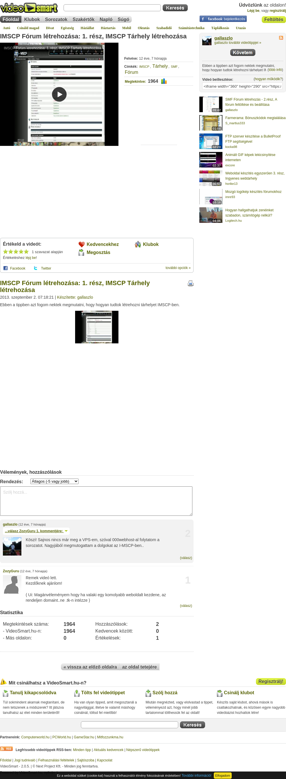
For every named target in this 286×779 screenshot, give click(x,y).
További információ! (196, 776)
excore (230, 165)
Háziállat (87, 28)
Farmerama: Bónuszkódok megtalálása (255, 118)
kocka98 (231, 146)
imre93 (230, 197)
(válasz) (186, 558)
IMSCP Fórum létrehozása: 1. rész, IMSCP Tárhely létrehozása (93, 36)
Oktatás (144, 28)
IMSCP (144, 66)
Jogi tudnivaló (24, 760)
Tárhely (160, 66)
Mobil (126, 28)
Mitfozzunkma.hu (110, 737)
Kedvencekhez (103, 244)
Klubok (32, 19)
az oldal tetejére (139, 667)
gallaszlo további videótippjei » (237, 43)
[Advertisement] (159, 127)
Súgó (123, 19)
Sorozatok (56, 19)
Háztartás (108, 28)
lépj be (31, 258)
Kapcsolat (104, 760)
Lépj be (253, 11)
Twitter (46, 268)
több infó (275, 70)
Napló (106, 19)
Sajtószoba (85, 760)
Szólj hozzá (165, 692)
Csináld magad (28, 28)
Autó (6, 28)
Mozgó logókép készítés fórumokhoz (253, 192)
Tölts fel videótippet (103, 692)
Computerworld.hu (35, 737)
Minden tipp (82, 750)
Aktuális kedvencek (109, 750)
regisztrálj (278, 11)
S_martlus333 (235, 123)
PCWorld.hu (61, 737)
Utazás (241, 28)
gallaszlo (10, 524)
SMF (174, 66)
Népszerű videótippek (142, 750)
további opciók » (178, 268)
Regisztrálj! (271, 681)
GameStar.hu (84, 737)
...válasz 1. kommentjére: (36, 531)
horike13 (231, 183)
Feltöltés (273, 19)
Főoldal (11, 19)
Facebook (17, 268)
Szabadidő (164, 28)
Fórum (131, 72)
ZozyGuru (11, 571)
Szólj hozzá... (96, 501)
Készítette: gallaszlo (75, 297)
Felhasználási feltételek (56, 760)
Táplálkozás (220, 28)
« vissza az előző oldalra (90, 667)
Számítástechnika (192, 28)
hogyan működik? (268, 79)
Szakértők (83, 19)
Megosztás (98, 252)
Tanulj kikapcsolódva (33, 692)
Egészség (67, 28)
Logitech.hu (233, 220)
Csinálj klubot (239, 692)
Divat (50, 28)
